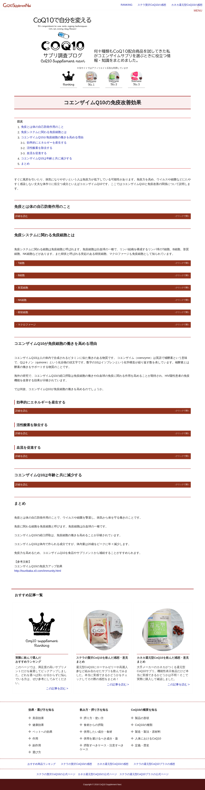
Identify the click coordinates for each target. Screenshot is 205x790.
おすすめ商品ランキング (41, 764)
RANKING (126, 4)
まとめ (25, 163)
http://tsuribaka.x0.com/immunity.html (37, 570)
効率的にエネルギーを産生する (47, 142)
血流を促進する (37, 153)
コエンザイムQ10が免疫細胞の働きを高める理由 (52, 137)
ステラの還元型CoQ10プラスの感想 (154, 764)
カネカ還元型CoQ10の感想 (186, 4)
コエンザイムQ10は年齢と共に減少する (46, 158)
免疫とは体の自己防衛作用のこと (42, 126)
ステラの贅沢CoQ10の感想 (76, 764)
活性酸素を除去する (39, 147)
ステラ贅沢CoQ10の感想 (152, 4)
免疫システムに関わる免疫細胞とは (44, 132)
